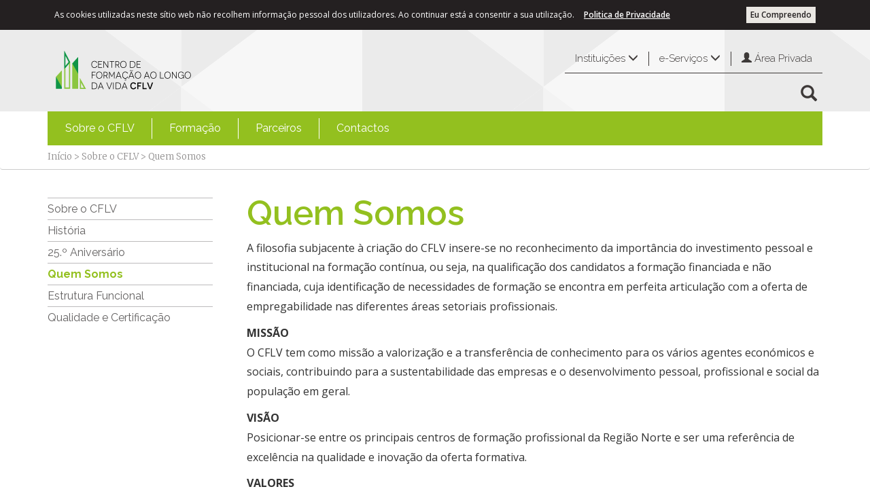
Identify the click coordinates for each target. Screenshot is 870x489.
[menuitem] (100, 128)
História (67, 230)
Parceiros (279, 128)
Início (60, 156)
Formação (195, 128)
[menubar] (227, 128)
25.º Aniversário (86, 252)
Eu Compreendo (781, 14)
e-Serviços (689, 58)
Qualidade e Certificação (109, 317)
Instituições (606, 58)
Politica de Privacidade (627, 14)
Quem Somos (85, 274)
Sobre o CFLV (100, 128)
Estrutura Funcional (96, 295)
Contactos (362, 128)
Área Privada (777, 58)
